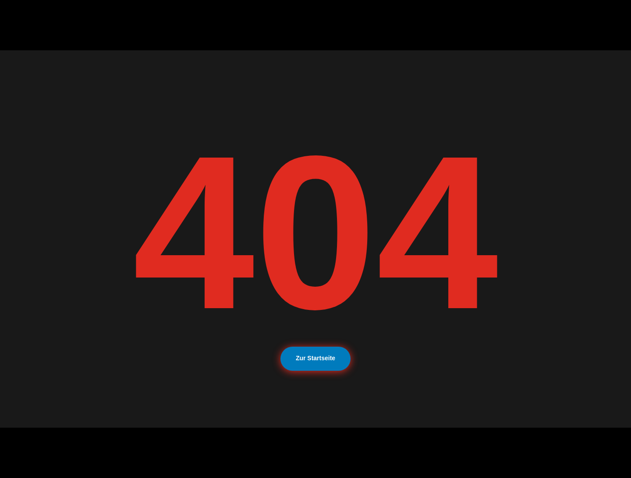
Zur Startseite (315, 358)
